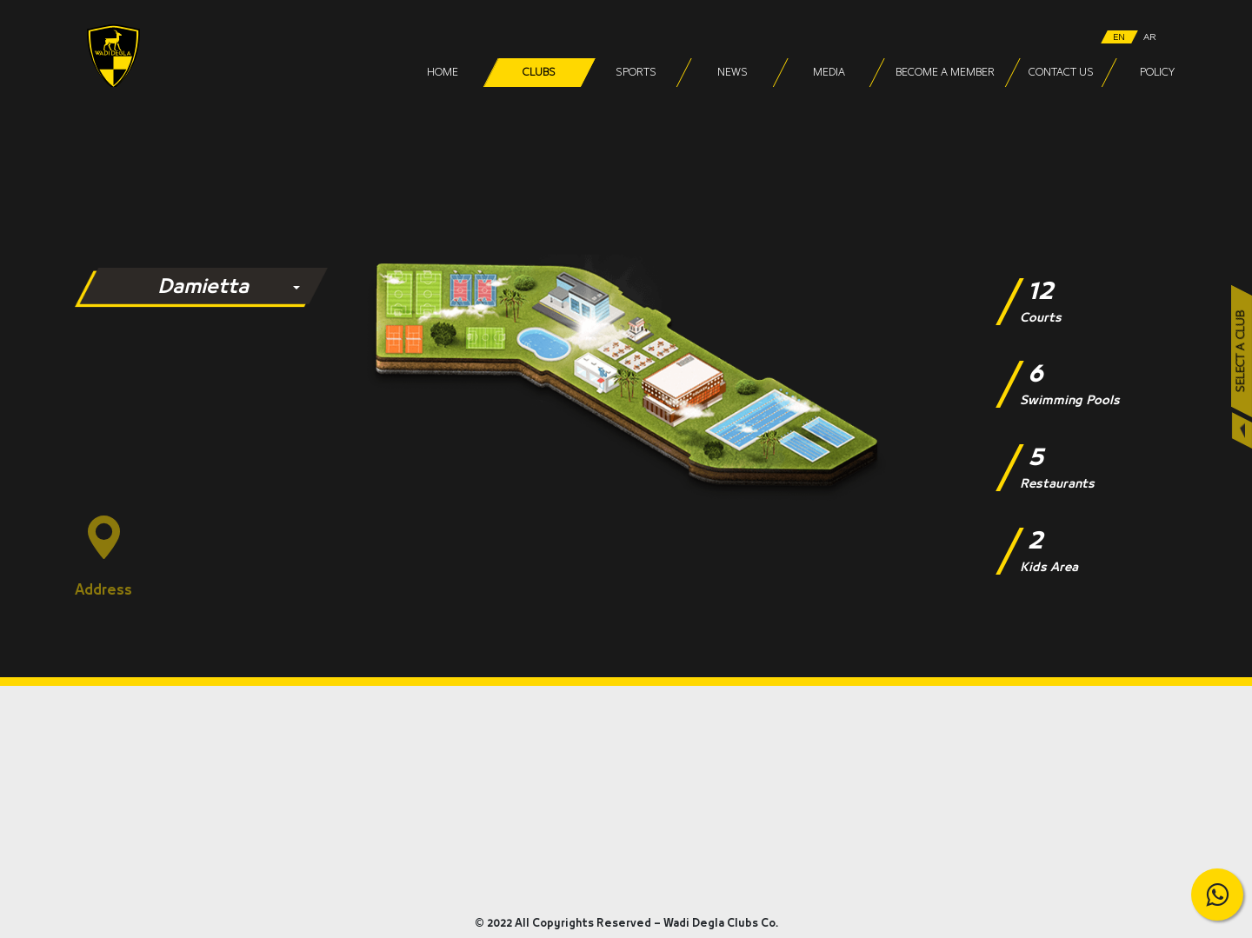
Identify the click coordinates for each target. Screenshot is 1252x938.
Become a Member (944, 72)
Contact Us (1060, 72)
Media (828, 72)
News (731, 72)
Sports (635, 72)
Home (442, 72)
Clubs (539, 72)
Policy (1157, 72)
